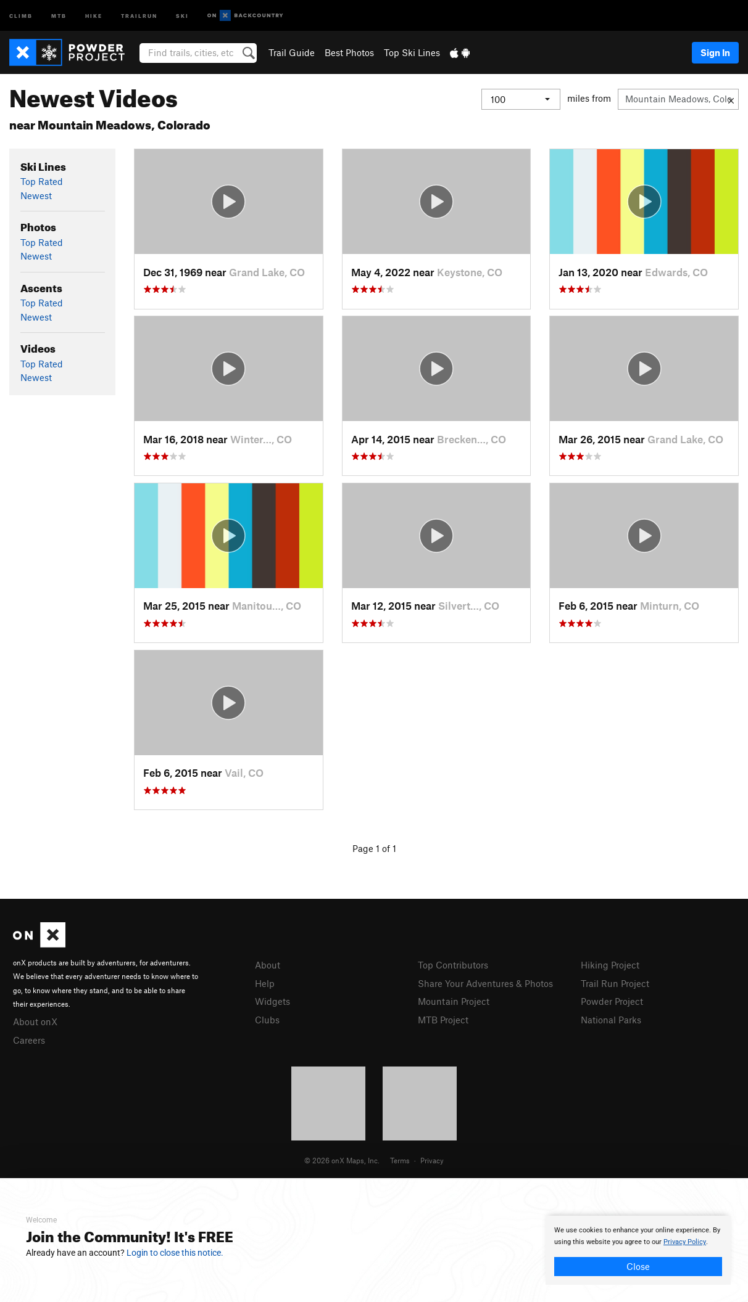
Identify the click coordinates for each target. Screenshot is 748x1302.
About (267, 964)
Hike (93, 15)
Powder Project (612, 1001)
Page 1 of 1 (374, 848)
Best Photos (349, 52)
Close (638, 1266)
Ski (182, 15)
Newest (36, 195)
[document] (638, 1250)
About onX (35, 1021)
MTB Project (443, 1019)
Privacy (432, 1160)
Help (265, 983)
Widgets (272, 1001)
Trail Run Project (615, 983)
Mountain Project (453, 1001)
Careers (29, 1040)
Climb (21, 15)
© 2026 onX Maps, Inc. (342, 1160)
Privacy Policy (684, 1242)
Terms (400, 1160)
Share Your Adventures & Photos (485, 983)
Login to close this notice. (175, 1253)
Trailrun (139, 15)
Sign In (715, 52)
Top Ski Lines (412, 52)
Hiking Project (610, 964)
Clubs (267, 1019)
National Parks (611, 1019)
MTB (59, 15)
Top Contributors (453, 964)
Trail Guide (291, 52)
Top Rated (41, 181)
